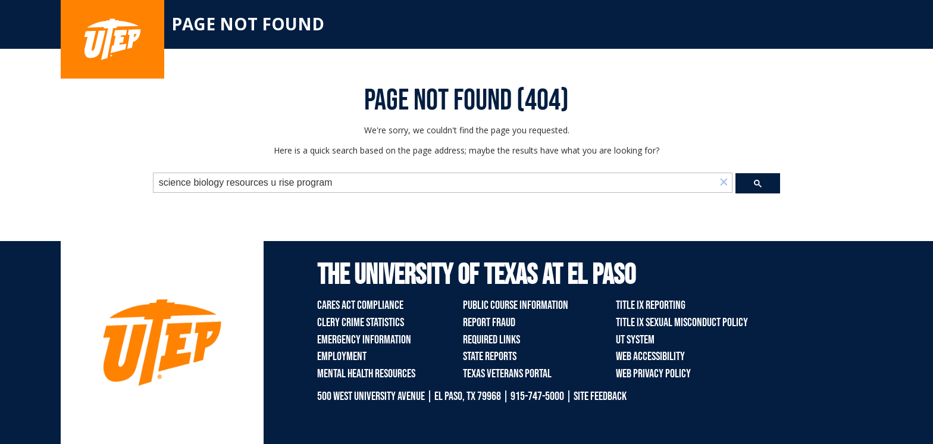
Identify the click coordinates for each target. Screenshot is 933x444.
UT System (635, 340)
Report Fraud (489, 322)
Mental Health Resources (366, 374)
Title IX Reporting (650, 305)
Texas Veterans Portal (507, 374)
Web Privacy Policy (653, 374)
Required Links (491, 340)
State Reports (489, 356)
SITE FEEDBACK (600, 396)
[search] (434, 183)
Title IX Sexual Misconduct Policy (682, 322)
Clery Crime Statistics (360, 322)
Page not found (247, 23)
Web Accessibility (650, 356)
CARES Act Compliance (360, 305)
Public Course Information (515, 305)
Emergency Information (364, 340)
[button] (723, 183)
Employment (342, 356)
